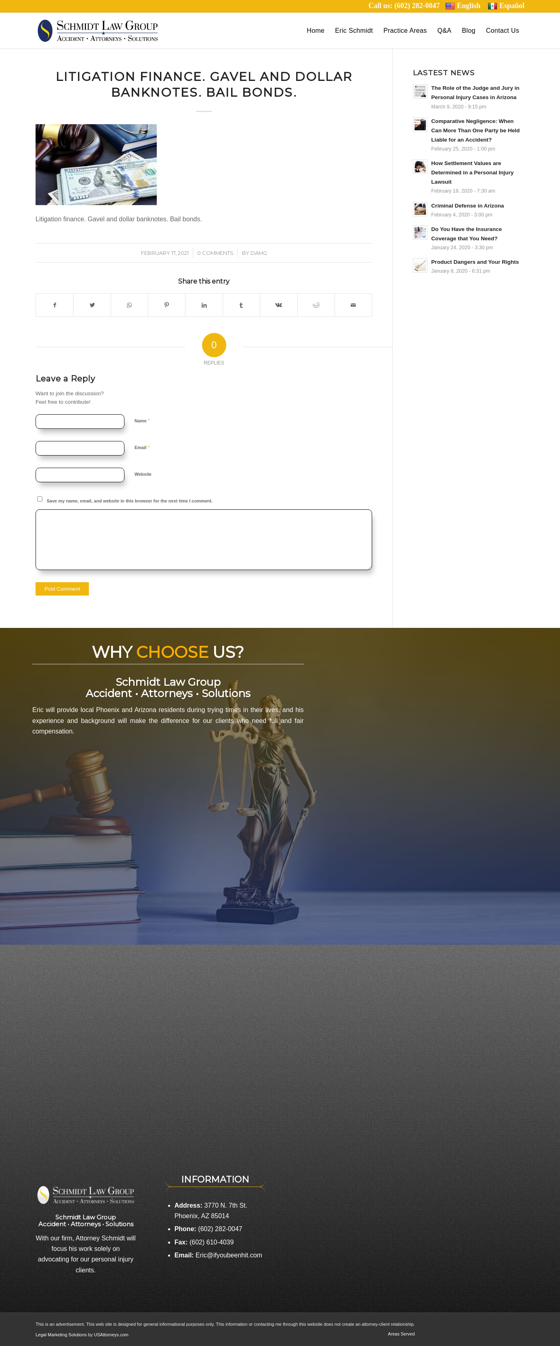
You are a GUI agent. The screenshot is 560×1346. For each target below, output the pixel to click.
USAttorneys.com (111, 1334)
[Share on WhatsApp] (129, 305)
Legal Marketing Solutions (62, 1334)
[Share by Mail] (353, 305)
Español (506, 6)
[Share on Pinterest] (166, 305)
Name (142, 421)
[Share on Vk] (278, 305)
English (462, 6)
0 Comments (215, 253)
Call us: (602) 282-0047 (406, 6)
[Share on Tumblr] (241, 305)
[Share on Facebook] (54, 305)
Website (143, 474)
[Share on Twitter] (92, 305)
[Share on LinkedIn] (203, 305)
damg (259, 253)
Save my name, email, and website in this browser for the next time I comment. (130, 500)
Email (142, 447)
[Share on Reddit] (316, 305)
